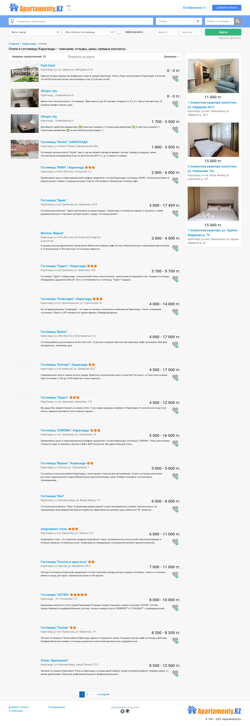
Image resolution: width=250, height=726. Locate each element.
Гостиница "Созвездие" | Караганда (72, 299)
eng (69, 9)
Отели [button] (163, 21)
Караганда (29, 43)
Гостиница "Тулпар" (58, 627)
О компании (16, 710)
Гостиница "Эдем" (54, 200)
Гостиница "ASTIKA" (64, 595)
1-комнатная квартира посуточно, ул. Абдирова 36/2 (212, 105)
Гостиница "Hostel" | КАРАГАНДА (64, 142)
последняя (103, 694)
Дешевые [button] (170, 56)
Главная (14, 43)
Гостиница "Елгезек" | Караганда (68, 365)
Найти (223, 32)
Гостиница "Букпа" (54, 332)
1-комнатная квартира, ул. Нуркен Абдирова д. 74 (212, 232)
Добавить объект (227, 7)
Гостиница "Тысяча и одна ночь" (68, 562)
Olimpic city (49, 91)
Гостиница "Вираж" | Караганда (67, 463)
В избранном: (194, 8)
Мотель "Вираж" (52, 233)
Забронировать (134, 32)
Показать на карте (81, 57)
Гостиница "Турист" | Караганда (69, 266)
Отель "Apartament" (54, 660)
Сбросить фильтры (230, 38)
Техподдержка (56, 707)
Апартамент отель (60, 529)
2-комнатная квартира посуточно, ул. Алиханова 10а (212, 169)
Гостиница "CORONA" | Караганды (71, 430)
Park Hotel (48, 65)
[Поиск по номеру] (219, 21)
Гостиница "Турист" (60, 397)
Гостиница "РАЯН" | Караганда (68, 167)
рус (69, 5)
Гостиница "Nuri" (52, 496)
